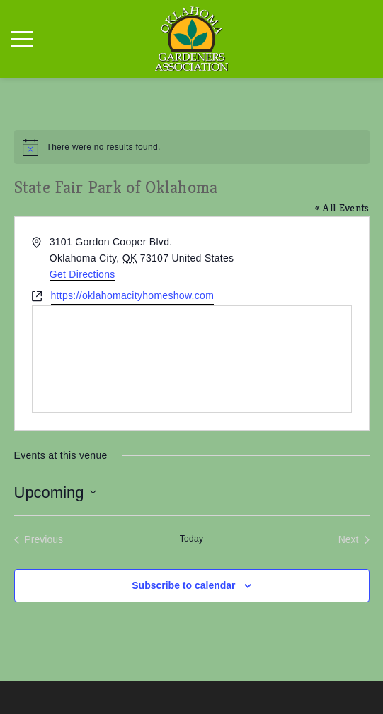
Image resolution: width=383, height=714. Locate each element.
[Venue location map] (192, 359)
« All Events (342, 207)
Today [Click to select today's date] (192, 539)
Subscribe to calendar (183, 585)
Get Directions (82, 274)
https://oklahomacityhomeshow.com (133, 295)
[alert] (192, 147)
